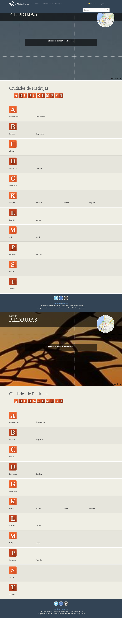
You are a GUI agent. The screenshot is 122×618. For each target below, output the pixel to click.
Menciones (57, 303)
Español (92, 4)
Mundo (105, 4)
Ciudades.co (22, 3)
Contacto (65, 303)
